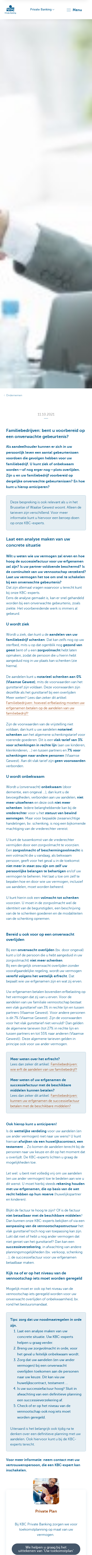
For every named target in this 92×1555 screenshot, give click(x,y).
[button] (74, 10)
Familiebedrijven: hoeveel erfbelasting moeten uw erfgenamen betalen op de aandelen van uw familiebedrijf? (45, 708)
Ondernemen (14, 395)
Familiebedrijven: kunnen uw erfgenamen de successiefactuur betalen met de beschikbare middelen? (44, 1101)
